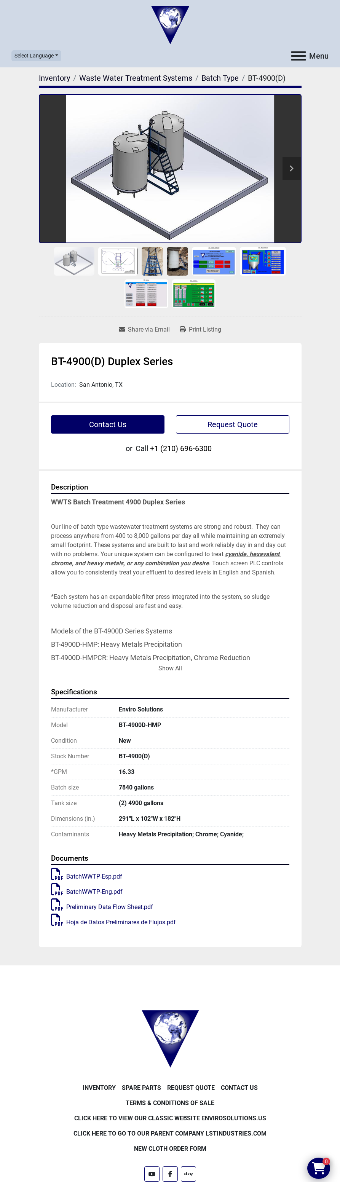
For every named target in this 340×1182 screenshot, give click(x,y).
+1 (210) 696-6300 (181, 448)
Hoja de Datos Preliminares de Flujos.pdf (113, 922)
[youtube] (152, 1174)
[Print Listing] (200, 329)
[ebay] (188, 1174)
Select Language (34, 56)
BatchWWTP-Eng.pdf (87, 891)
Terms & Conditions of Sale (170, 1103)
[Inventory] (54, 78)
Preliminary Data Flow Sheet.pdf (102, 907)
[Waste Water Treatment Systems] (135, 78)
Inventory (99, 1087)
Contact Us (107, 424)
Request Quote (233, 424)
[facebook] (170, 1174)
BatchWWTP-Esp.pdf (86, 876)
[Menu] (298, 56)
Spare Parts (141, 1087)
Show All (170, 668)
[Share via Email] (144, 329)
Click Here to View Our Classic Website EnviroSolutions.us (170, 1118)
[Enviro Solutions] (170, 1038)
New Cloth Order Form (170, 1148)
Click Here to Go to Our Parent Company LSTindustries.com (170, 1133)
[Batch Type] (220, 78)
